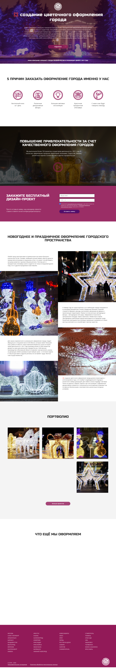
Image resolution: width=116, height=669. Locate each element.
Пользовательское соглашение (17, 666)
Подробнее (58, 46)
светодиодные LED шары (76, 315)
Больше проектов (58, 504)
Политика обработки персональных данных (44, 666)
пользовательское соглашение (74, 204)
